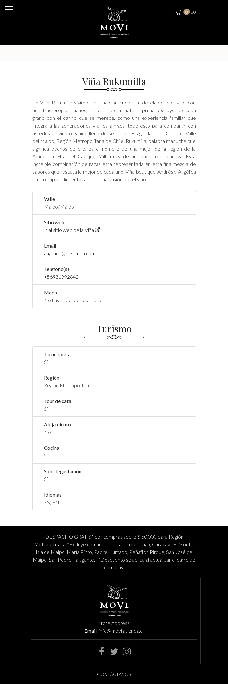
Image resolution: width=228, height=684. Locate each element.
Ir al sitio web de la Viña (72, 230)
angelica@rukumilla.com (70, 253)
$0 (184, 11)
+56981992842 (61, 277)
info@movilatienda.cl (121, 631)
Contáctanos (114, 674)
